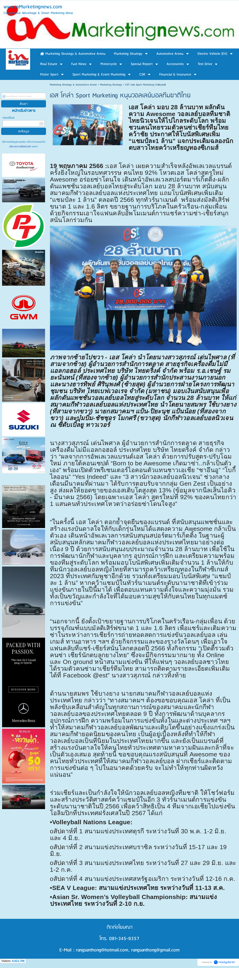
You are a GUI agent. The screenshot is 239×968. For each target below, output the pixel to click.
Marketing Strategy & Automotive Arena (73, 84)
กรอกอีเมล (8, 117)
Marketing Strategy (111, 84)
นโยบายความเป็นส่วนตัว (20, 146)
